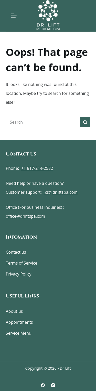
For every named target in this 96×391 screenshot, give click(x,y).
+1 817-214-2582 (37, 168)
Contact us (16, 252)
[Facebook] (43, 385)
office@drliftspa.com (25, 216)
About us (14, 311)
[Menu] (14, 16)
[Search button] (85, 122)
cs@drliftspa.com (61, 192)
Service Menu (18, 333)
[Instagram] (53, 385)
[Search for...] (43, 122)
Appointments (19, 322)
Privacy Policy (18, 274)
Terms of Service (21, 263)
